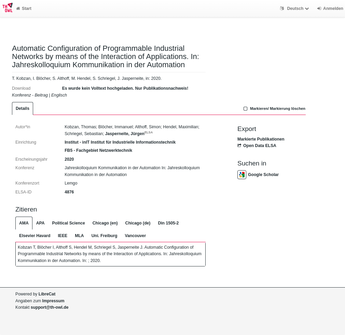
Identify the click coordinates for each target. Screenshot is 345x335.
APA (40, 223)
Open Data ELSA (256, 145)
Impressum (53, 300)
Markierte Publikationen (260, 139)
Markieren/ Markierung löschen (273, 108)
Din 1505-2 (168, 223)
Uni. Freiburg (105, 235)
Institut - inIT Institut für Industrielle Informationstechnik (120, 142)
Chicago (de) (138, 223)
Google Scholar (258, 174)
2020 (69, 159)
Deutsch (295, 8)
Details (22, 108)
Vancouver (135, 235)
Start (23, 8)
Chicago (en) (105, 223)
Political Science (68, 223)
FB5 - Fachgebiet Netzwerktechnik (98, 150)
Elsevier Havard (34, 235)
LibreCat (47, 294)
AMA (24, 223)
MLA (79, 235)
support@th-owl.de (50, 307)
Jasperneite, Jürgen (129, 133)
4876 (69, 192)
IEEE (62, 235)
